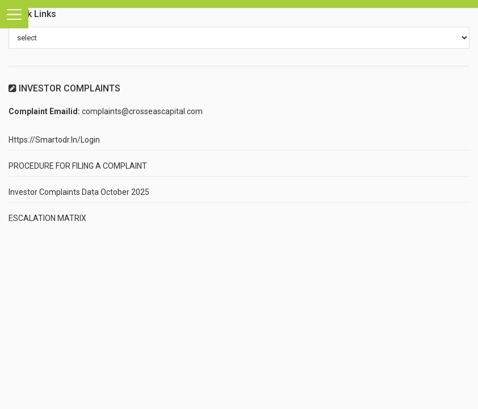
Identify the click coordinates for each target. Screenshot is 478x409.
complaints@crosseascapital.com (142, 111)
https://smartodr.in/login (54, 139)
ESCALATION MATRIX (47, 218)
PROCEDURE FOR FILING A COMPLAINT (78, 165)
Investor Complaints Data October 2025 (79, 192)
